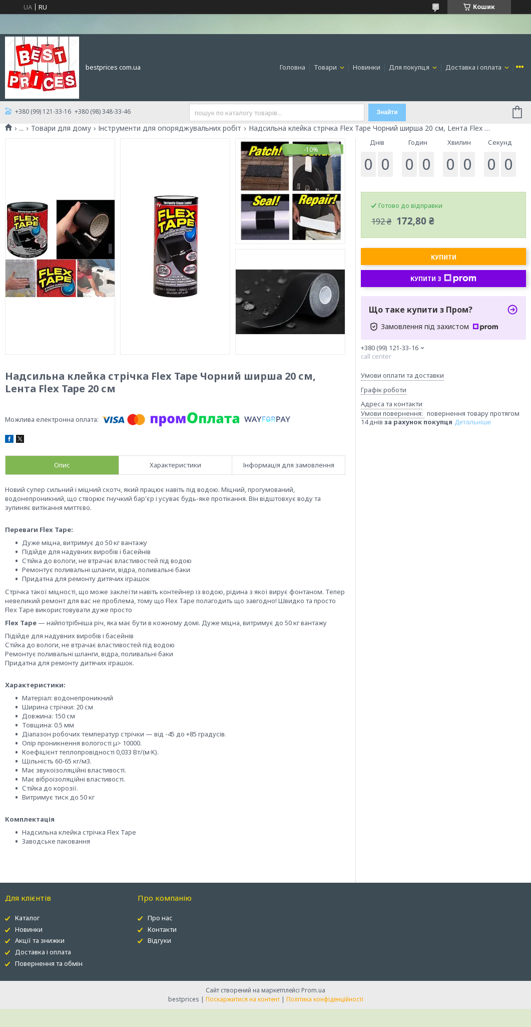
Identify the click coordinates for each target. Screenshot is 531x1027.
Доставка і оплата (474, 67)
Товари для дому (61, 128)
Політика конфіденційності (324, 999)
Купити (443, 257)
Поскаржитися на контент (243, 999)
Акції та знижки (40, 940)
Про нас (160, 917)
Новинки (366, 67)
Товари (326, 67)
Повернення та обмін (49, 963)
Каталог (27, 917)
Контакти (162, 929)
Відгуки (159, 940)
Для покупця (410, 67)
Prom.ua (313, 990)
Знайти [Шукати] (387, 112)
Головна (292, 67)
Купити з (443, 278)
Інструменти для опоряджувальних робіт (169, 128)
